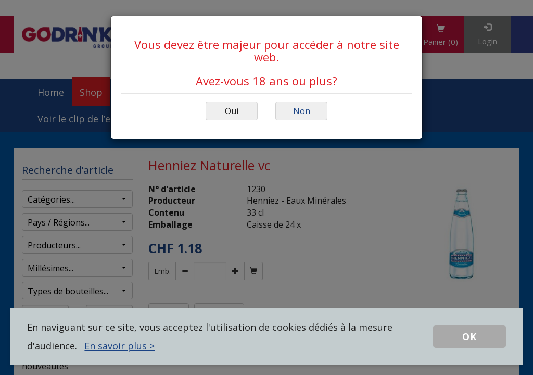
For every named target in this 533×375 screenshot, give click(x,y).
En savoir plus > (119, 346)
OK (469, 336)
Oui (231, 111)
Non (301, 111)
